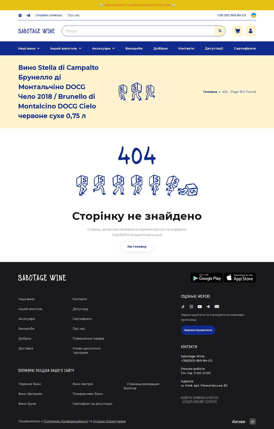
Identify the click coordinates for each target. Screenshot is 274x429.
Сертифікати (245, 48)
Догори (244, 421)
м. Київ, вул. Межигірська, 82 (204, 385)
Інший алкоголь (63, 48)
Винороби (134, 48)
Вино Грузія (27, 404)
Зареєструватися (198, 330)
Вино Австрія (83, 384)
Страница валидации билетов (141, 386)
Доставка (25, 348)
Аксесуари (101, 48)
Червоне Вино (29, 384)
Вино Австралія (30, 394)
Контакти (186, 48)
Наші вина (26, 48)
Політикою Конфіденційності (66, 421)
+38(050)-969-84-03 (196, 361)
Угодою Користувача (109, 421)
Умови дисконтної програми (85, 350)
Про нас (73, 15)
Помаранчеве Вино (88, 394)
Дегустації (214, 48)
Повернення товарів (88, 338)
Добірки (160, 48)
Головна (210, 92)
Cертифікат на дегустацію (92, 404)
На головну (137, 246)
